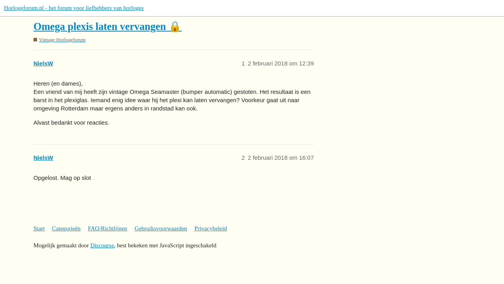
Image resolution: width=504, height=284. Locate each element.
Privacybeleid (211, 228)
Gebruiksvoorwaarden (161, 228)
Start (38, 228)
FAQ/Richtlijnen (107, 228)
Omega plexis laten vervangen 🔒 (107, 26)
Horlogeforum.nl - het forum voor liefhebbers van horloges (74, 8)
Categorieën (66, 228)
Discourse (102, 245)
